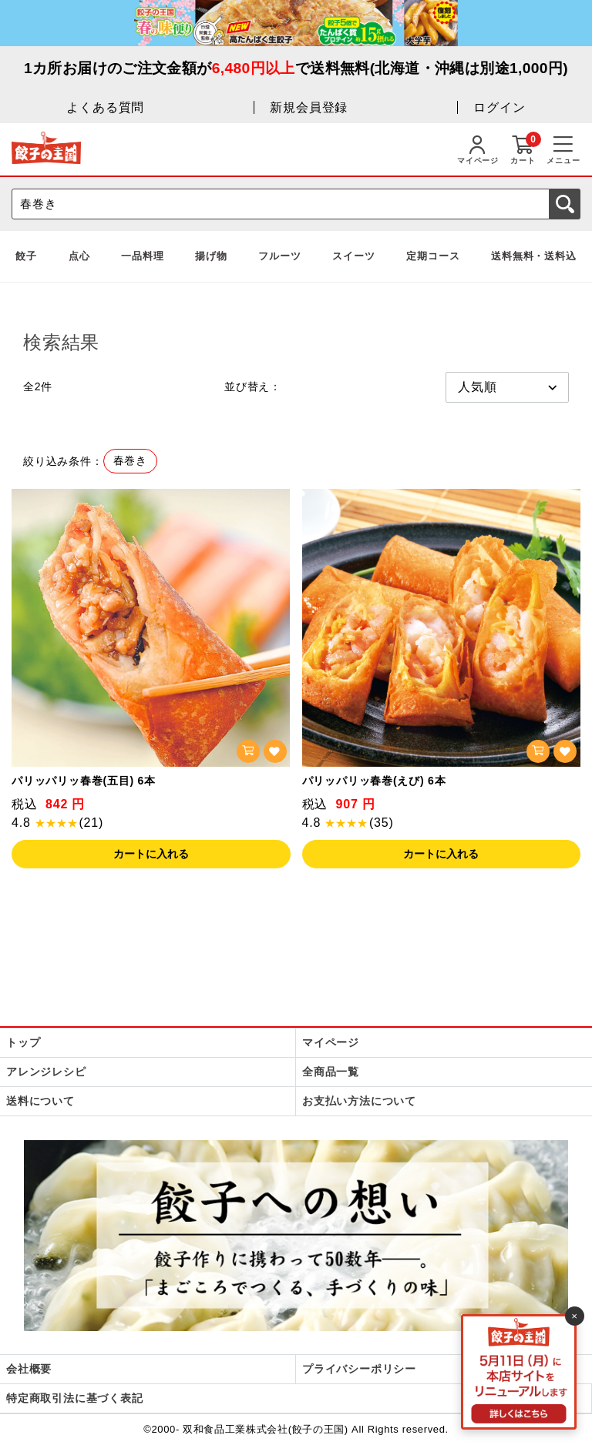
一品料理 (142, 256)
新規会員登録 (309, 107)
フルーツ (279, 256)
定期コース (432, 256)
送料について (40, 1101)
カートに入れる (151, 854)
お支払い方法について (359, 1101)
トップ (23, 1042)
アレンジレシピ (46, 1071)
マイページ (330, 1042)
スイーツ (353, 256)
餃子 (26, 256)
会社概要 (29, 1369)
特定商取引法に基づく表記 (74, 1398)
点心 (79, 256)
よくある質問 (105, 107)
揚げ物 (211, 256)
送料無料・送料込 (533, 256)
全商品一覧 (330, 1071)
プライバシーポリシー (359, 1369)
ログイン (499, 107)
